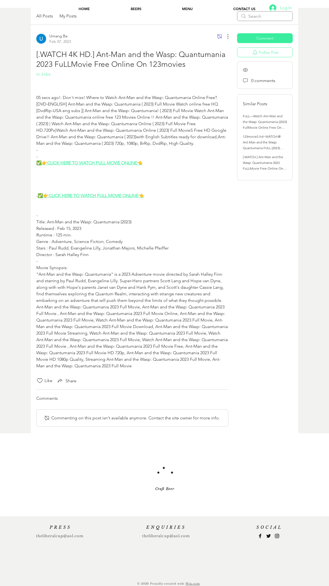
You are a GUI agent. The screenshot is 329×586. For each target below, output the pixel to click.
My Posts (68, 16)
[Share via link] (66, 380)
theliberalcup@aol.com (60, 536)
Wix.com (193, 583)
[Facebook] (260, 536)
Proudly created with (168, 583)
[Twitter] (268, 536)
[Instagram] (277, 536)
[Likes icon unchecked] (39, 380)
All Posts (44, 16)
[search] (265, 16)
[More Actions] (225, 36)
